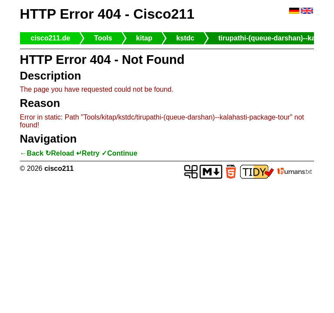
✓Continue (119, 153)
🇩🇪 (294, 11)
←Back (31, 153)
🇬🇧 (307, 11)
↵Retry (88, 153)
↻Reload (59, 153)
